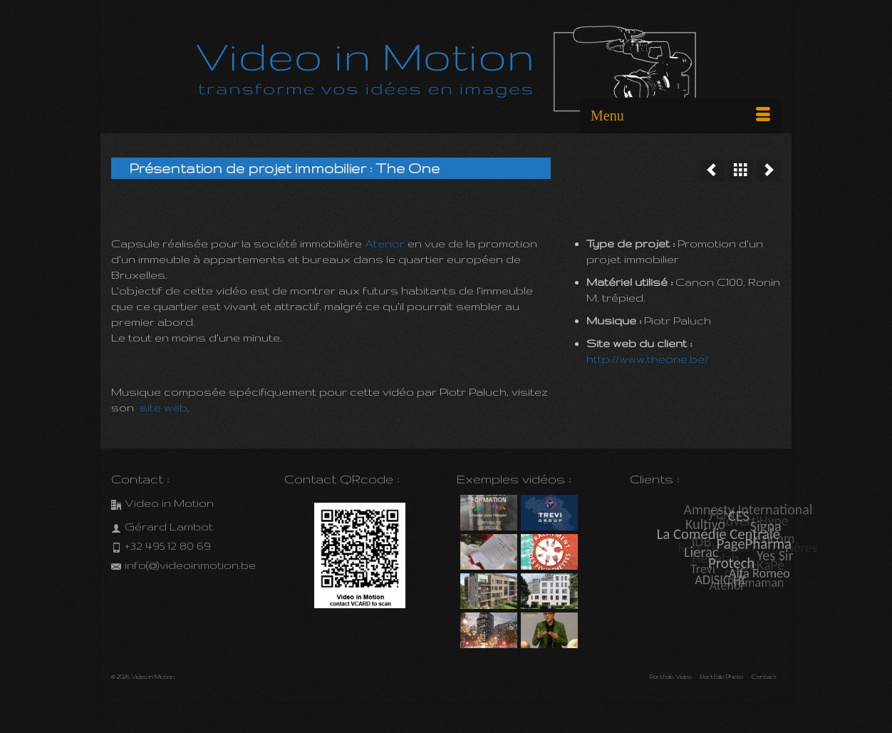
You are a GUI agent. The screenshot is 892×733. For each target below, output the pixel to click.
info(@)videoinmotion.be (183, 565)
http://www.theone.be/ (647, 359)
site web (163, 407)
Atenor (386, 243)
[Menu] (680, 115)
